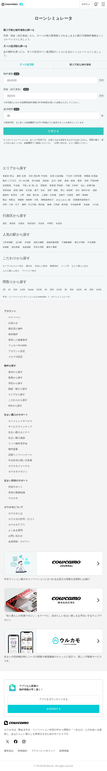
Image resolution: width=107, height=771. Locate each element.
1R (4, 289)
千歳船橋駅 (67, 242)
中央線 (17, 185)
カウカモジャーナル (19, 466)
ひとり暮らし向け (80, 266)
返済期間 (11, 109)
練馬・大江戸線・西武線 (33, 204)
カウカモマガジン (17, 471)
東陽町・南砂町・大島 (28, 200)
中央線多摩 (76, 204)
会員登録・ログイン (19, 541)
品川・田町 (57, 181)
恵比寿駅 (16, 247)
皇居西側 (7, 185)
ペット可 (65, 266)
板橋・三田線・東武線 (57, 204)
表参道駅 (27, 247)
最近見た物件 (15, 328)
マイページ (14, 317)
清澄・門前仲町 (91, 181)
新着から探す (15, 377)
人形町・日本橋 (49, 195)
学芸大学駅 (39, 247)
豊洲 (80, 181)
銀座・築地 (70, 181)
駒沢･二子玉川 (9, 181)
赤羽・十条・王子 (11, 204)
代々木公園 (24, 181)
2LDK (59, 289)
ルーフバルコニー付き (13, 266)
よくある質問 (15, 530)
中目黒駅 (91, 242)
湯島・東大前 (33, 195)
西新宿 (44, 185)
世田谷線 (7, 190)
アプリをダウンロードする (53, 699)
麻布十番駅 (51, 247)
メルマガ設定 (15, 356)
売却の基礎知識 (16, 492)
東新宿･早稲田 (56, 185)
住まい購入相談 (16, 437)
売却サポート (15, 486)
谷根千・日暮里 (66, 195)
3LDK (78, 289)
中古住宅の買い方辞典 (20, 460)
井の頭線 (36, 181)
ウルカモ (13, 498)
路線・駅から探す (17, 388)
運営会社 (9, 750)
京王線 (29, 190)
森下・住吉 (40, 190)
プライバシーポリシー (43, 750)
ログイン (86, 4)
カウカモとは (15, 513)
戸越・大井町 (72, 185)
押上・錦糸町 (67, 190)
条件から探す (15, 372)
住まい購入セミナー (19, 432)
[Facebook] (15, 741)
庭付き (29, 266)
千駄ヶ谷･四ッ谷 (30, 185)
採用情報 (64, 750)
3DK (72, 289)
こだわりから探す (17, 400)
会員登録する (53, 708)
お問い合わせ (15, 535)
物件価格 (11, 73)
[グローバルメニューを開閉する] (103, 4)
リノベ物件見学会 (17, 443)
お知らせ (13, 323)
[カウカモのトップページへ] (11, 4)
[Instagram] (23, 741)
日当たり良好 (41, 266)
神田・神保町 (82, 195)
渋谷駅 (28, 242)
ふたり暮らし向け (11, 271)
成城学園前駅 (52, 242)
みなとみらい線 (63, 200)
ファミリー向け (29, 271)
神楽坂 (46, 181)
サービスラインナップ (20, 426)
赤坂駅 (6, 247)
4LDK (98, 289)
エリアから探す (16, 394)
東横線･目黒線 (91, 176)
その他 (95, 204)
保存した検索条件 (17, 339)
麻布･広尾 (21, 176)
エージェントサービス (20, 421)
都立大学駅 (80, 242)
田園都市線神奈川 (81, 200)
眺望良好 (54, 266)
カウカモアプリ (16, 524)
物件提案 (13, 449)
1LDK (22, 289)
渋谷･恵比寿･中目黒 (38, 176)
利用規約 (22, 750)
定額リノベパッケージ (20, 454)
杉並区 (59, 223)
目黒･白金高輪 (56, 176)
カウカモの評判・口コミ (21, 519)
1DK (15, 289)
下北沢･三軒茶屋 (73, 176)
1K (9, 289)
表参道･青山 (8, 176)
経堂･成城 (18, 190)
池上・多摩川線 (88, 185)
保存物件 (13, 334)
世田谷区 (31, 223)
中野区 (50, 223)
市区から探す (15, 383)
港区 (5, 223)
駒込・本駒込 (9, 200)
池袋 (95, 190)
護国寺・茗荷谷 (10, 195)
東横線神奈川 (47, 200)
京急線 (87, 204)
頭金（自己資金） (16, 89)
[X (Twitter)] (7, 741)
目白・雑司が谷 (83, 190)
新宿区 (13, 223)
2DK (52, 289)
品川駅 (19, 242)
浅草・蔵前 (52, 190)
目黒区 (21, 223)
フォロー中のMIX (17, 345)
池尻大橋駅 (39, 242)
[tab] (27, 64)
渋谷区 (41, 223)
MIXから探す (15, 405)
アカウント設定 (16, 351)
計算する (53, 131)
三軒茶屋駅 (8, 242)
